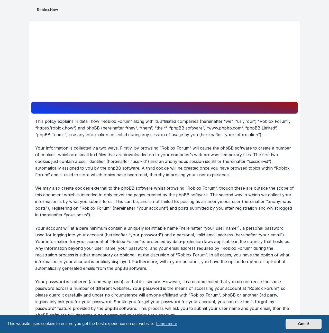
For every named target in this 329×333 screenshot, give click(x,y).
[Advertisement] (164, 63)
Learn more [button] (166, 323)
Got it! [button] (303, 324)
